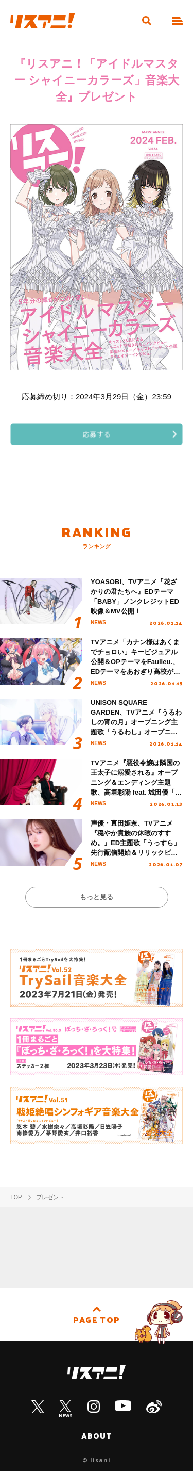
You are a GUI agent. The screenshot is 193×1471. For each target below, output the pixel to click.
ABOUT (96, 1436)
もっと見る (96, 897)
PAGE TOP (96, 1319)
